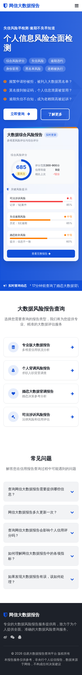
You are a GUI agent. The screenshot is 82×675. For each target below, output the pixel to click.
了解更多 (55, 114)
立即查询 (20, 114)
